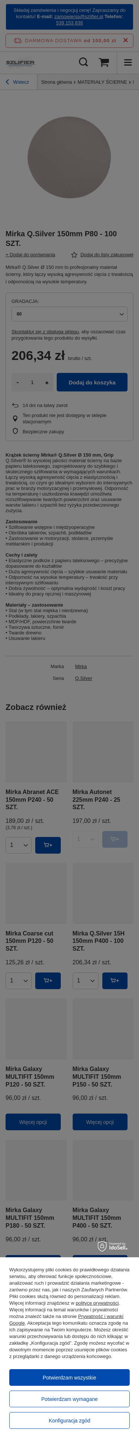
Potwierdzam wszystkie (69, 1378)
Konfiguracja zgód (69, 1421)
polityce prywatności (97, 1303)
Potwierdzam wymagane (69, 1399)
